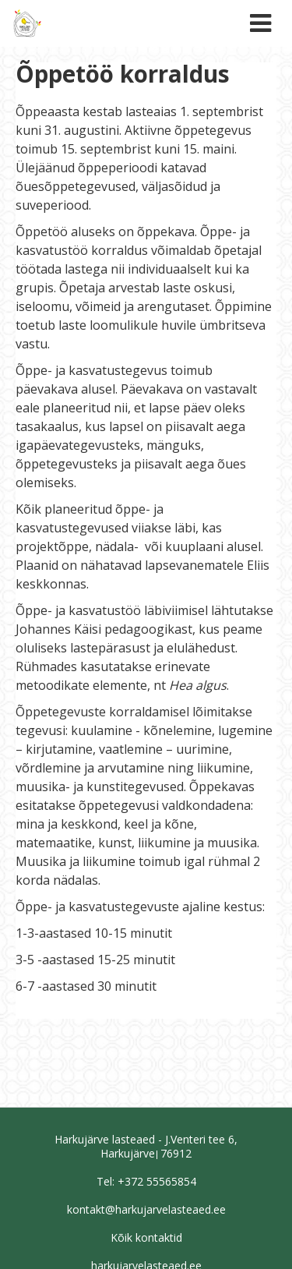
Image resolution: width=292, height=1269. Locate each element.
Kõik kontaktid (146, 1237)
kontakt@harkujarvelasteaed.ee (146, 1209)
